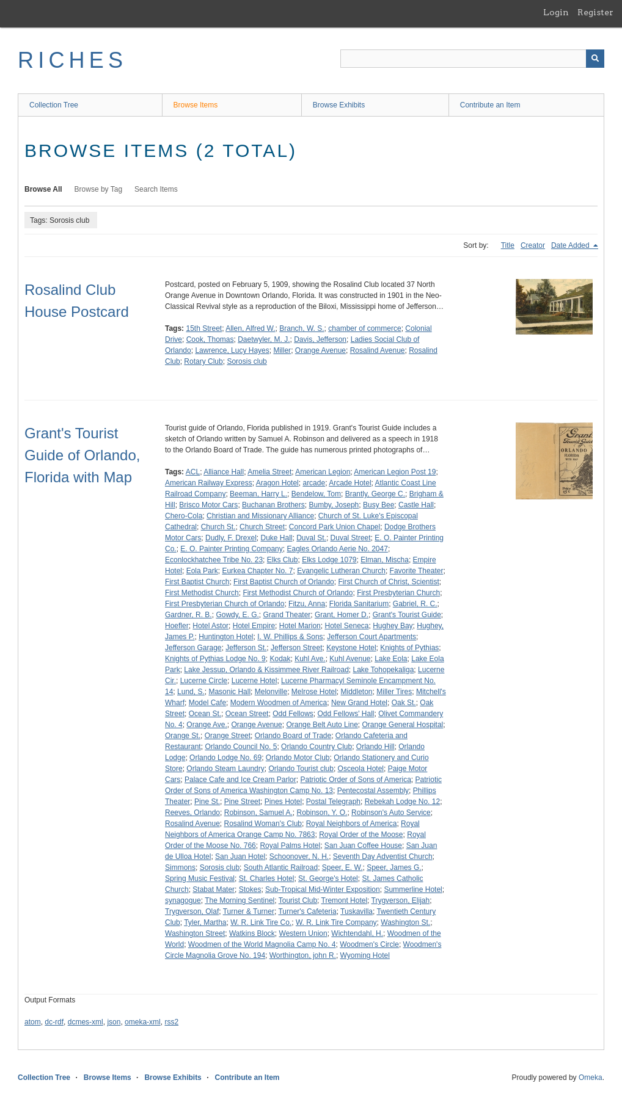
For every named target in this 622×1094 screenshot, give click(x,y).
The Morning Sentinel (239, 900)
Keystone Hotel (351, 647)
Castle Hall (416, 505)
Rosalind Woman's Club (263, 823)
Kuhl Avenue (349, 658)
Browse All (43, 189)
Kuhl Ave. (310, 658)
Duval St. (311, 538)
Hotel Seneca (346, 625)
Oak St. (404, 702)
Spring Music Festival (200, 878)
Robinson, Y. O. (321, 812)
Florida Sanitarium (359, 604)
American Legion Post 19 (395, 472)
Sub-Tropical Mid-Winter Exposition (322, 889)
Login (556, 12)
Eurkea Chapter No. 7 (257, 571)
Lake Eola (391, 658)
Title (507, 245)
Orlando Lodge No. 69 (225, 757)
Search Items (156, 189)
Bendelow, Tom (316, 494)
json (113, 1022)
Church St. (218, 527)
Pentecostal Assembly (373, 790)
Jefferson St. (245, 647)
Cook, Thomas (210, 339)
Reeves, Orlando (192, 812)
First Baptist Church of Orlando (283, 582)
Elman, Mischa (384, 560)
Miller (282, 350)
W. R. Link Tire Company (336, 922)
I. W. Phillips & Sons (290, 636)
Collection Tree (53, 105)
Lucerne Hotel (254, 680)
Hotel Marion (300, 625)
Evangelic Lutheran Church (341, 571)
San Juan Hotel (240, 856)
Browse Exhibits (339, 105)
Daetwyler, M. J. (264, 339)
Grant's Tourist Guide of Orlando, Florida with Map (82, 455)
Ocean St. (205, 713)
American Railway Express (208, 483)
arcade (313, 483)
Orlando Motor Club (298, 757)
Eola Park (202, 571)
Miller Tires (394, 691)
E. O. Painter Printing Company (231, 549)
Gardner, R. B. (188, 614)
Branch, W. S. (301, 328)
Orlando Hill (375, 746)
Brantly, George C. (375, 494)
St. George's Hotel (328, 878)
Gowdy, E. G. (237, 614)
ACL (193, 472)
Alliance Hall (223, 472)
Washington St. (405, 922)
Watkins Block (252, 933)
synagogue (183, 900)
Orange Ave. (206, 724)
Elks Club (282, 560)
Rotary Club (203, 361)
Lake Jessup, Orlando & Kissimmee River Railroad (266, 669)
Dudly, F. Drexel (231, 538)
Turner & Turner (248, 911)
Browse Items (196, 105)
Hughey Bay (392, 625)
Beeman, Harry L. (258, 494)
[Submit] (595, 58)
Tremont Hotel (344, 900)
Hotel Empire (254, 625)
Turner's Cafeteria (307, 911)
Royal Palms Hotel (290, 845)
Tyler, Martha (205, 922)
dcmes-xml (85, 1022)
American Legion (322, 472)
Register (595, 12)
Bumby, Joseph (334, 505)
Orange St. (182, 735)
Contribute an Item (490, 105)
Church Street (262, 527)
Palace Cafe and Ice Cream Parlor (240, 779)
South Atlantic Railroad (281, 867)
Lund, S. (191, 691)
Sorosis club (246, 361)
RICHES (72, 60)
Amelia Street (269, 472)
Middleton (357, 691)
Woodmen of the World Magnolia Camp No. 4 (262, 944)
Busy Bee (378, 505)
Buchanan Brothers (273, 505)
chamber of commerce (364, 328)
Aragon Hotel (277, 483)
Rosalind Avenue (377, 350)
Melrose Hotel (314, 691)
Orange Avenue (320, 350)
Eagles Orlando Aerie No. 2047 (337, 549)
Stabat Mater (213, 889)
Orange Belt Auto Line (321, 724)
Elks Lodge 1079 (329, 560)
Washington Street (195, 933)
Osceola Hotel (361, 768)
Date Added (571, 245)
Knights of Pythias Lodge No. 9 (215, 658)
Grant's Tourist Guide (407, 614)
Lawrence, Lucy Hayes (232, 350)
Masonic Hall (229, 691)
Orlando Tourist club (301, 768)
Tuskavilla (356, 911)
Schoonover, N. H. (299, 856)
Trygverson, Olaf (192, 911)
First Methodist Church (202, 593)
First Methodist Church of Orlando (298, 593)
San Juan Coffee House (363, 845)
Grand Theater (287, 614)
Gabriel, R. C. (415, 604)
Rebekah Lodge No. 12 (402, 801)
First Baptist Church (197, 582)
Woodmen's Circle (369, 944)
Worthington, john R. (302, 955)
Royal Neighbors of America (351, 823)
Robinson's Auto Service (391, 812)
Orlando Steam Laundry (225, 768)
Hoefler (177, 625)
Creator (533, 245)
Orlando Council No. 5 (241, 746)
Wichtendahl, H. (357, 933)
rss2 (171, 1022)
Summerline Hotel (413, 889)
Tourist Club (298, 900)
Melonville (271, 691)
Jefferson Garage (193, 647)
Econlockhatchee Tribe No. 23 (214, 560)
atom (32, 1022)
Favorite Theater (417, 571)
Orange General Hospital (402, 724)
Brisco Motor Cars (208, 505)
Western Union (303, 933)
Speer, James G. (394, 867)
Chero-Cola (183, 516)
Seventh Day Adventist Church (383, 856)
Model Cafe (207, 702)
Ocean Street (247, 713)
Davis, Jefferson (320, 339)
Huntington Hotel (226, 636)
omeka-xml (143, 1022)
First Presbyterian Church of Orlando (224, 604)
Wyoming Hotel (365, 955)
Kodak (279, 658)
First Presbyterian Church (398, 593)
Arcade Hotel (350, 483)
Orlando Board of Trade (293, 735)
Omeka (590, 1077)
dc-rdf (54, 1022)
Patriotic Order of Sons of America (355, 779)
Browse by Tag (99, 189)
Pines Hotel (283, 801)
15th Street (204, 328)
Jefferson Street (297, 647)
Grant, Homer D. (341, 614)
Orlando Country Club (316, 746)
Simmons (180, 867)
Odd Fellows (293, 713)
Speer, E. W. (342, 867)
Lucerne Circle (203, 680)
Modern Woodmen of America (278, 702)
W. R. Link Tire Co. (260, 922)
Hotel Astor (210, 625)
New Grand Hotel (359, 702)
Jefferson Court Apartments (371, 636)
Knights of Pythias (409, 647)
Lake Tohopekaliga (383, 669)
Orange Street (228, 735)
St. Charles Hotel (267, 878)
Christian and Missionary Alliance (260, 516)
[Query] (472, 58)
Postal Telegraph (333, 801)
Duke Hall (277, 538)
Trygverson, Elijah (400, 900)
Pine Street (242, 801)
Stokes (250, 889)
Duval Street (351, 538)
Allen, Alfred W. (250, 328)
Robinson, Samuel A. (258, 812)
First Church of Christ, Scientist (388, 582)
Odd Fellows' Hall (346, 713)
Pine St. (207, 801)
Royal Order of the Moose (361, 834)
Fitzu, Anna (306, 604)
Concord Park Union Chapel (334, 527)
